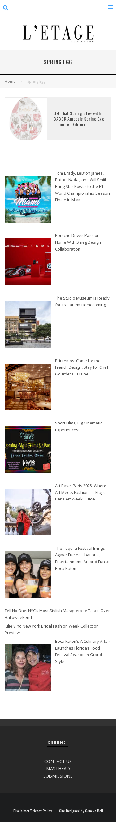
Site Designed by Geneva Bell (81, 811)
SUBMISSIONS (58, 776)
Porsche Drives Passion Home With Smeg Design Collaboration (78, 242)
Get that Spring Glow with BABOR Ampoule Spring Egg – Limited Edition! (79, 118)
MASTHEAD (58, 768)
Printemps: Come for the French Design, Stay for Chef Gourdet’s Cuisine (81, 367)
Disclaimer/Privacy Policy (32, 811)
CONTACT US (58, 761)
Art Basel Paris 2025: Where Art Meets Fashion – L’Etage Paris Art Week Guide (80, 492)
